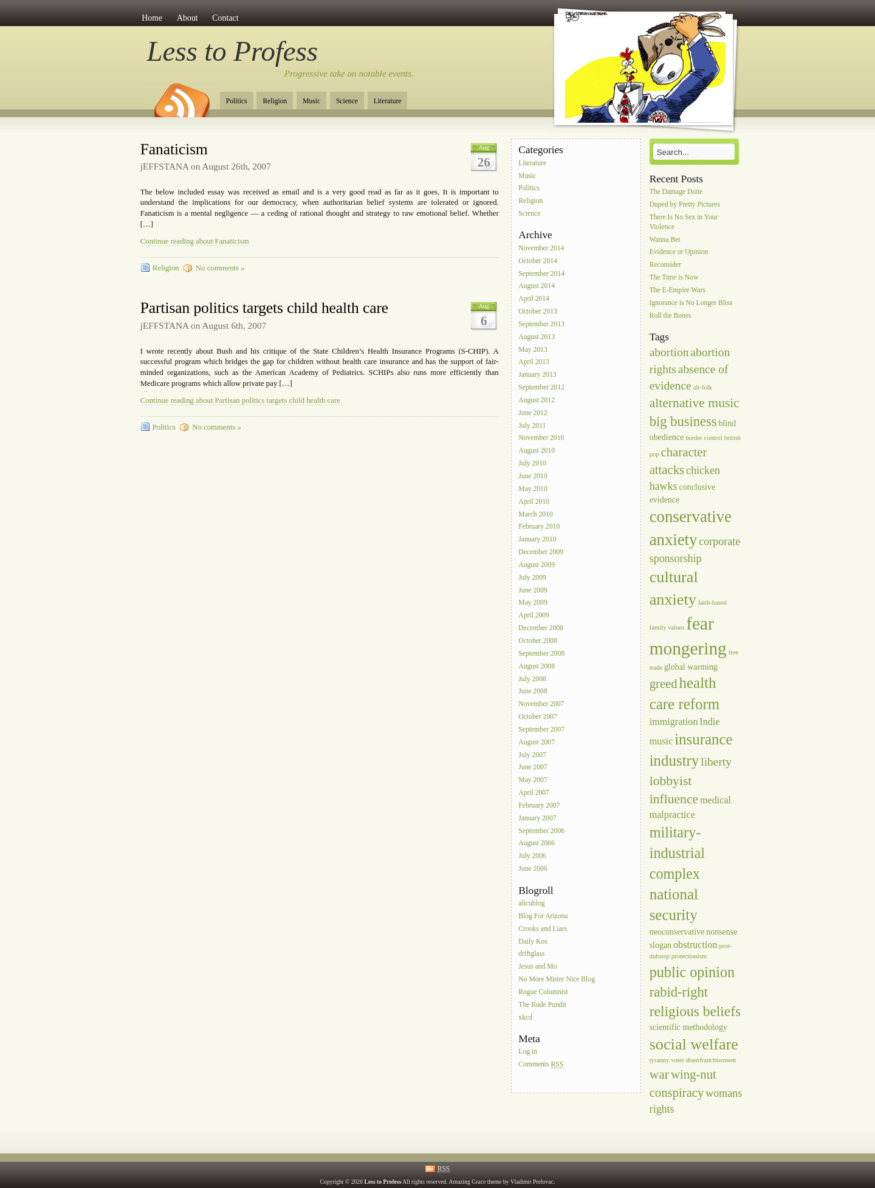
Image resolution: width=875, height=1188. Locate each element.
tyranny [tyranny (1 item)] (660, 1060)
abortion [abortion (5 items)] (669, 352)
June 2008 (532, 692)
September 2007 (541, 729)
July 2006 (532, 856)
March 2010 (535, 514)
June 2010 (532, 476)
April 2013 (533, 362)
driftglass (531, 954)
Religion (274, 101)
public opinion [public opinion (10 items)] (692, 972)
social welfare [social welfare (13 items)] (694, 1044)
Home (152, 17)
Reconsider (665, 265)
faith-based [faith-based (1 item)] (712, 602)
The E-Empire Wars (677, 290)
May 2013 (532, 350)
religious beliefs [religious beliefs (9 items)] (695, 1011)
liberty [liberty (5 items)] (716, 761)
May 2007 (532, 781)
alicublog (531, 903)
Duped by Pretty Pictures (685, 204)
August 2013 (536, 337)
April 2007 (533, 793)
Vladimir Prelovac (532, 1181)
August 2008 (536, 666)
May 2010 (532, 489)
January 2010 (537, 540)
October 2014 (537, 261)
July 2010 (532, 463)
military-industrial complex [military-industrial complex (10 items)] (677, 853)
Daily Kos (532, 942)
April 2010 (533, 502)
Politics (236, 101)
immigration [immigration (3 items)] (674, 721)
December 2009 (540, 552)
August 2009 (536, 565)
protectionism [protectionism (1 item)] (689, 956)
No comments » (220, 268)
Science (347, 101)
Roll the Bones (670, 316)
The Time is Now (674, 277)
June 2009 (532, 590)
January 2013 (537, 375)
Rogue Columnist (543, 992)
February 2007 (539, 805)
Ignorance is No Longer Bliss (691, 303)
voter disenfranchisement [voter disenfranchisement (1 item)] (703, 1060)
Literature (388, 101)
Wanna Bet (665, 240)
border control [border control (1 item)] (703, 437)
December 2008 (540, 628)
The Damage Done (676, 192)
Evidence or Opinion (679, 252)
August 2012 (536, 400)
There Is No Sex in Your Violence (684, 222)
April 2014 (533, 299)
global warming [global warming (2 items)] (691, 666)
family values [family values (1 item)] (667, 627)
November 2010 (541, 438)
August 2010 (536, 451)
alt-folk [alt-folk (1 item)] (702, 387)
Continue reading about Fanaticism (194, 241)
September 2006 (541, 831)
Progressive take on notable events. (349, 73)
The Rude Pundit (542, 1005)
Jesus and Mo (537, 967)
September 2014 (541, 274)
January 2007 (537, 818)
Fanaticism (174, 149)
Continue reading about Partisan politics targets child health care (240, 400)
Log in (527, 1052)
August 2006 (536, 844)
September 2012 (541, 387)
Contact (225, 17)
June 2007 (532, 768)
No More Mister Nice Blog (556, 979)
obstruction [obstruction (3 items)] (695, 944)
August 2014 (536, 286)
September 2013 (541, 324)
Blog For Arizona (543, 916)
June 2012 (532, 413)
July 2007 (532, 755)
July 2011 (532, 426)
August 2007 (536, 742)
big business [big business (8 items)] (683, 421)
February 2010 (539, 527)
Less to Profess (232, 51)
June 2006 (532, 869)
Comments (540, 1065)
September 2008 (541, 654)
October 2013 (537, 311)
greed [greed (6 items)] (664, 683)
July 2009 (532, 578)
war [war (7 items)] (659, 1074)
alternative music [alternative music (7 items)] (694, 403)
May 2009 (532, 603)
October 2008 (537, 641)
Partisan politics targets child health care (264, 308)
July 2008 (532, 679)
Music (311, 101)
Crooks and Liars (542, 929)
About (187, 17)
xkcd (525, 1017)
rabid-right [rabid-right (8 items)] (679, 992)
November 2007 (541, 705)
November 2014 (541, 248)
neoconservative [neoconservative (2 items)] (677, 931)
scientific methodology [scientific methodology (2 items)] (688, 1027)
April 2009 (533, 616)
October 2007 (537, 717)
